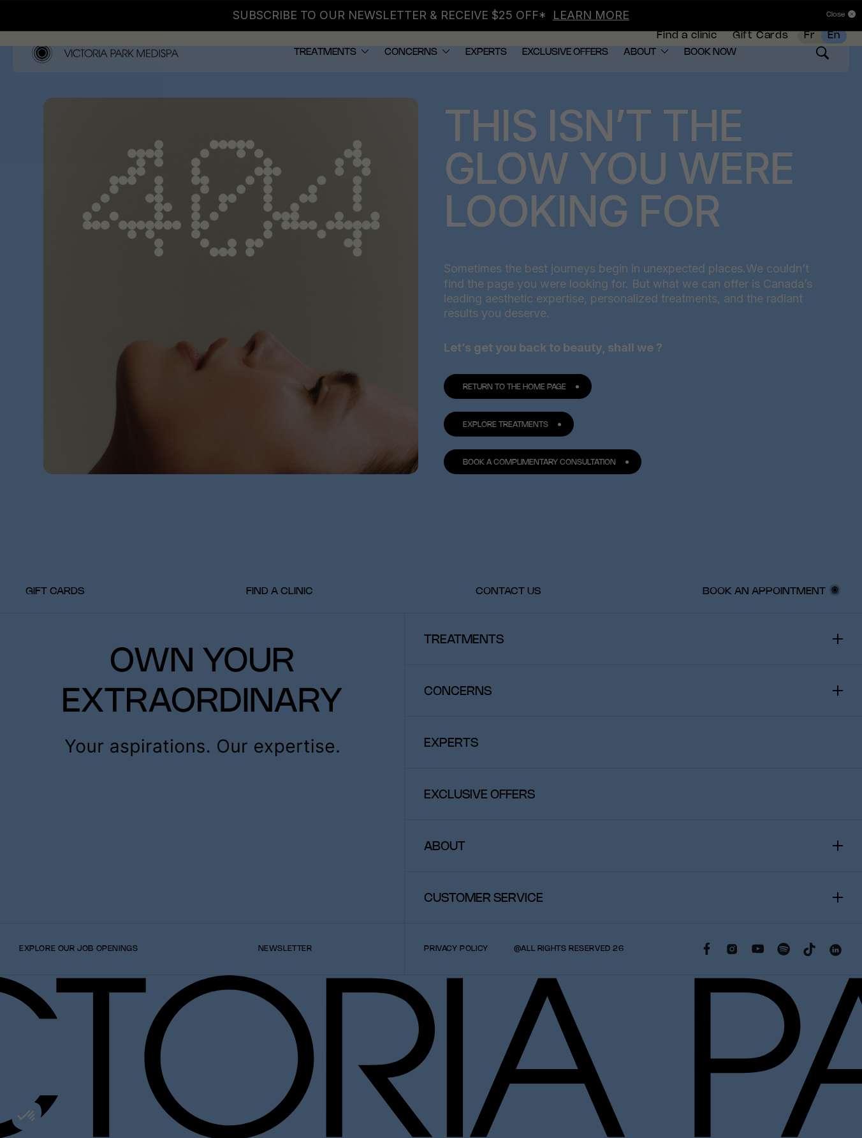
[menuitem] (687, 41)
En (834, 41)
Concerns (410, 81)
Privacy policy (456, 978)
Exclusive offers (565, 81)
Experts (486, 81)
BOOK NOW (710, 81)
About (640, 81)
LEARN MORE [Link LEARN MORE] (591, 15)
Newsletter (285, 978)
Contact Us (508, 620)
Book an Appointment (764, 620)
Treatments (325, 81)
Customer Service (483, 928)
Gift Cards (761, 41)
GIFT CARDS (55, 620)
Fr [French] (809, 41)
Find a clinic (687, 41)
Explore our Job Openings (78, 978)
